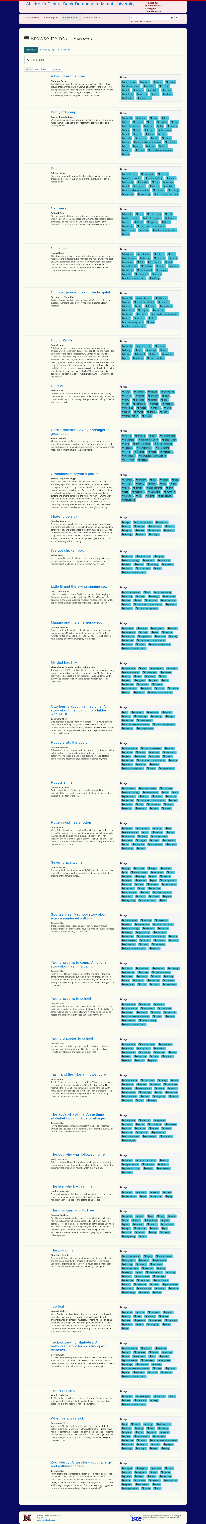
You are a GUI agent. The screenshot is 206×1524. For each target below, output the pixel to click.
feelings (164, 86)
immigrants (128, 1092)
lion (143, 1196)
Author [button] (46, 69)
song (152, 1232)
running (173, 190)
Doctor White (62, 340)
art (147, 592)
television (127, 98)
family (173, 258)
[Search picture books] (177, 17)
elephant (140, 1472)
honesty (127, 840)
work (125, 154)
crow (125, 399)
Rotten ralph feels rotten (71, 822)
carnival (127, 1312)
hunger (141, 840)
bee (165, 118)
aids (142, 668)
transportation (130, 415)
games (163, 1316)
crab (172, 254)
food (125, 90)
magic (126, 1228)
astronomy (128, 788)
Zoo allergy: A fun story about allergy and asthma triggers (81, 1464)
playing (168, 1444)
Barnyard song (63, 112)
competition (142, 924)
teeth (151, 768)
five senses (164, 130)
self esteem (165, 495)
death (164, 479)
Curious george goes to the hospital (80, 292)
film (139, 1272)
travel (157, 1292)
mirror (167, 90)
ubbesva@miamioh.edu (46, 1520)
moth (153, 1228)
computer (166, 788)
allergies (144, 1004)
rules (142, 984)
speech (164, 1232)
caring (140, 395)
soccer (139, 1060)
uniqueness (144, 98)
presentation (129, 688)
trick (142, 1236)
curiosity (163, 302)
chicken (162, 122)
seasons (166, 1372)
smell (140, 848)
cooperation (169, 439)
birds (125, 122)
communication (130, 672)
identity (138, 90)
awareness (156, 668)
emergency (128, 632)
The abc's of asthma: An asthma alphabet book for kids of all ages (78, 1116)
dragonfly (127, 182)
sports (156, 274)
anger (126, 522)
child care (161, 298)
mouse (155, 407)
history (157, 796)
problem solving (130, 1168)
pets (125, 146)
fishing (168, 976)
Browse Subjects (31, 17)
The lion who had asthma (72, 1186)
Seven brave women (68, 862)
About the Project (153, 5)
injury (173, 636)
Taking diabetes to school (72, 1038)
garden (137, 487)
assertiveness (129, 174)
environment (144, 447)
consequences (130, 832)
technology (128, 1292)
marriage (159, 1276)
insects (126, 138)
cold (168, 214)
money (156, 1364)
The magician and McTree (72, 1210)
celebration (143, 254)
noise (125, 142)
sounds (126, 150)
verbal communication (160, 150)
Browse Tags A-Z (51, 17)
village (152, 1100)
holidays (146, 266)
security (140, 808)
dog (160, 126)
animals (127, 118)
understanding (155, 358)
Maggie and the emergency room (78, 622)
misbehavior (144, 720)
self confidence (130, 1136)
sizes (166, 1324)
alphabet (159, 1120)
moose (141, 407)
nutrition (127, 94)
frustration (155, 526)
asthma (146, 920)
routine (140, 764)
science (143, 230)
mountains (128, 455)
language (144, 1092)
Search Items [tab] (64, 49)
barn (153, 118)
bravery (141, 479)
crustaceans (129, 258)
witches (126, 1172)
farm (136, 130)
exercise (143, 182)
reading (126, 534)
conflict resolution (131, 178)
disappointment (142, 522)
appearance (128, 82)
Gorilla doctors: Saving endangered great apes (80, 432)
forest (136, 1220)
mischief (127, 314)
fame (171, 1216)
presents (127, 1288)
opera (154, 1284)
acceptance (128, 668)
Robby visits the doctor (70, 742)
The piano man (63, 1250)
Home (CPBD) (151, 2)
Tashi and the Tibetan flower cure (78, 1074)
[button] (172, 17)
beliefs (126, 924)
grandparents (129, 266)
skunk (164, 411)
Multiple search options (141, 21)
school (167, 94)
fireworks (127, 262)
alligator (142, 1468)
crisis (125, 443)
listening (156, 716)
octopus (127, 804)
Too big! (57, 1306)
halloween (147, 1360)
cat (150, 122)
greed (165, 1220)
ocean (173, 800)
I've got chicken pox (67, 550)
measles (168, 403)
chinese (159, 254)
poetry (137, 146)
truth (157, 568)
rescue (142, 459)
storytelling (128, 499)
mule (154, 138)
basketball (157, 872)
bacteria (127, 214)
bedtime (127, 556)
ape (152, 435)
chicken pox (154, 214)
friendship (166, 306)
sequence (127, 194)
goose (137, 134)
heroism (138, 1224)
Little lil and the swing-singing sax (79, 586)
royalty (126, 1232)
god (153, 880)
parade (126, 274)
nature (166, 138)
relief (154, 94)
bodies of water (147, 788)
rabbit (126, 411)
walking (154, 278)
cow (174, 122)
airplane (139, 868)
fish (140, 262)
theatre (143, 1292)
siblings (153, 534)
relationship (143, 1288)
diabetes (159, 1048)
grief (169, 487)
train (156, 1484)
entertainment (130, 1268)
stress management (132, 322)
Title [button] (36, 69)
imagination (128, 1196)
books (135, 1424)
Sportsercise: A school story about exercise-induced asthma (79, 916)
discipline (152, 712)
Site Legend (150, 8)
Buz (54, 168)
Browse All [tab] (31, 49)
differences (149, 672)
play (169, 1196)
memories (143, 1280)
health (139, 222)
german (140, 880)
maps (152, 451)
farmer (149, 130)
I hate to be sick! (65, 516)
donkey (172, 126)
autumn (141, 118)
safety (140, 644)
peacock (154, 1480)
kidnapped (167, 1224)
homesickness (159, 836)
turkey (140, 150)
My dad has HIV (64, 662)
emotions (149, 86)
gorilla (126, 451)
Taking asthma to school (71, 998)
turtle (146, 1488)
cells (139, 214)
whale (166, 808)
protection (128, 459)
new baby (140, 1284)
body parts (147, 174)
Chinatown (59, 248)
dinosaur (153, 1312)
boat (170, 872)
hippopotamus (130, 1164)
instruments (169, 884)
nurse (126, 318)
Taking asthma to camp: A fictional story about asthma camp (79, 964)
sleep (152, 318)
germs (126, 222)
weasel (146, 415)
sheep (163, 146)
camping (173, 968)
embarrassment (130, 86)
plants (150, 495)
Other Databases (153, 11)
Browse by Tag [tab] (47, 49)
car (124, 712)
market (173, 266)
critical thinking (154, 178)
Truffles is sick (63, 1390)
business (127, 254)
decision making (130, 126)
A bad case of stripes (68, 76)
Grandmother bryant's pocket (75, 474)
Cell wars (58, 208)
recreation (128, 984)
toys (150, 322)
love (138, 600)
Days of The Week (150, 748)
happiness (139, 186)
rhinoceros (142, 1484)
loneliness (169, 840)
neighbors (154, 491)
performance (170, 1284)
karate (160, 266)
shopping (152, 1324)
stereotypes (128, 1140)
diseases (170, 218)
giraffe (126, 1476)
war (163, 900)
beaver (152, 391)
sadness (139, 318)
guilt (125, 1224)
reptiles (126, 1484)
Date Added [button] (56, 69)
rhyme (150, 146)
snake (154, 808)
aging (125, 391)
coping (159, 556)
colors (158, 82)
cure (174, 1080)
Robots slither (62, 782)
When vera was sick (67, 1418)
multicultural (144, 270)
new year (161, 270)
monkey (142, 314)
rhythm (160, 1288)
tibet (139, 1100)
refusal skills (129, 940)
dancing (145, 258)
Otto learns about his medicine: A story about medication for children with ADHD (79, 710)
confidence (154, 1124)
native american (162, 892)
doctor (170, 82)
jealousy (140, 1320)
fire (173, 483)
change (126, 350)
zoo (157, 1488)
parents (142, 94)
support (139, 692)
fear (155, 182)
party (125, 1372)
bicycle (142, 628)
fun (152, 1356)
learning (152, 564)
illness (162, 134)
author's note (143, 346)
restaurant (141, 274)
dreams (126, 483)
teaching (127, 728)
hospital (143, 310)
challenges (128, 439)
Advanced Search (92, 17)
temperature (166, 768)
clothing (127, 1264)
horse (149, 134)
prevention (128, 230)
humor (126, 1276)
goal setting (162, 447)
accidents (127, 628)
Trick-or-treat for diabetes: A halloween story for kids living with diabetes (79, 1346)
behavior (158, 968)
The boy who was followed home (78, 1154)
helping (139, 451)
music (126, 604)
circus (140, 1312)
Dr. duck (58, 386)
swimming (144, 194)
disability (137, 712)
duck (125, 130)
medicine (152, 90)
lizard (151, 1476)
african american (131, 592)
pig (138, 495)
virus (125, 234)
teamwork (158, 944)
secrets (139, 1232)
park (139, 1324)
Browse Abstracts (71, 17)
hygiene (152, 222)
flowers (126, 880)
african (126, 435)
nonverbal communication (147, 142)
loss (125, 491)
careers (144, 82)
